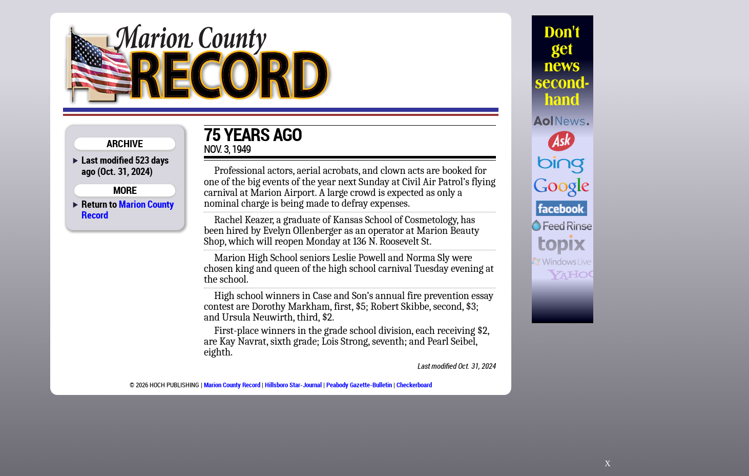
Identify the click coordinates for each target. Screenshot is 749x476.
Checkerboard (414, 384)
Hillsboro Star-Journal (293, 384)
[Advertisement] (645, 169)
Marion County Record (127, 209)
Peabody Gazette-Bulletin (359, 384)
